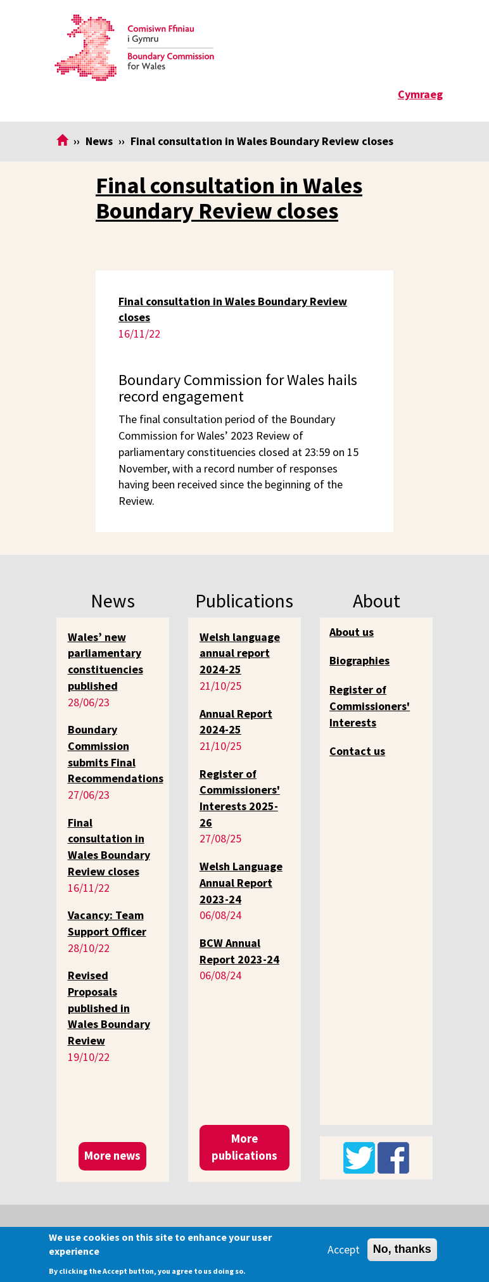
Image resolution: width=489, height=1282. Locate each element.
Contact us (357, 751)
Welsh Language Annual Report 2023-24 (241, 882)
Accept (343, 1249)
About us (351, 632)
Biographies (359, 660)
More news (112, 1155)
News (99, 141)
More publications (244, 1147)
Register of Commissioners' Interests (369, 705)
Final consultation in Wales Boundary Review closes (229, 198)
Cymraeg (420, 94)
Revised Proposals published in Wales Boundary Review (109, 1008)
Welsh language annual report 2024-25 (240, 653)
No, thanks (402, 1249)
